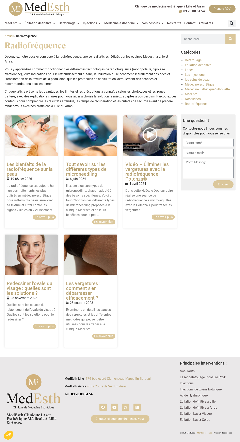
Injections (187, 383)
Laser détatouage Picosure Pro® (203, 377)
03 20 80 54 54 (82, 394)
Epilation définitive (198, 65)
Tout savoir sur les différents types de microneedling (86, 169)
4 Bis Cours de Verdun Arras (107, 386)
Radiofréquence (196, 104)
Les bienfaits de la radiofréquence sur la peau (30, 169)
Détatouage (193, 60)
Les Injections (195, 75)
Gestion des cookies (223, 433)
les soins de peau (197, 79)
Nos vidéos (193, 99)
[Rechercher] (230, 39)
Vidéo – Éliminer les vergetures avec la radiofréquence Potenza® (147, 172)
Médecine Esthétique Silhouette (207, 89)
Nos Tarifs (187, 371)
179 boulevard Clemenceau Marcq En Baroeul (118, 379)
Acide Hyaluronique (194, 395)
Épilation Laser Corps (195, 420)
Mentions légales (204, 433)
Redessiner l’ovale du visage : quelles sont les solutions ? (29, 288)
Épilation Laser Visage (196, 414)
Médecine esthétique (199, 84)
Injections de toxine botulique (201, 389)
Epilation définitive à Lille (197, 401)
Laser (189, 70)
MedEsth (191, 94)
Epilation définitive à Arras (198, 407)
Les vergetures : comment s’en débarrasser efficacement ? (83, 291)
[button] (232, 23)
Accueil (9, 36)
